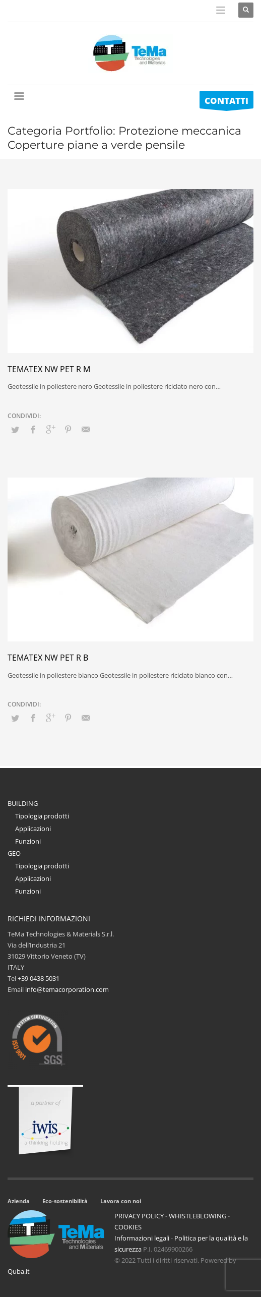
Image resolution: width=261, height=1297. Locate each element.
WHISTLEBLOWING (197, 1215)
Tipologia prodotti (42, 815)
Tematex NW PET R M (49, 369)
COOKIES (128, 1226)
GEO (14, 853)
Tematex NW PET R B (48, 657)
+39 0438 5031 (38, 978)
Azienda (19, 1201)
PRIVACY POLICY (139, 1215)
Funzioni (28, 841)
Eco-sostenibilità (65, 1201)
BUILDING (23, 803)
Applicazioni (33, 828)
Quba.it (19, 1271)
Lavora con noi (120, 1201)
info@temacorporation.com (67, 989)
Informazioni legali (141, 1238)
